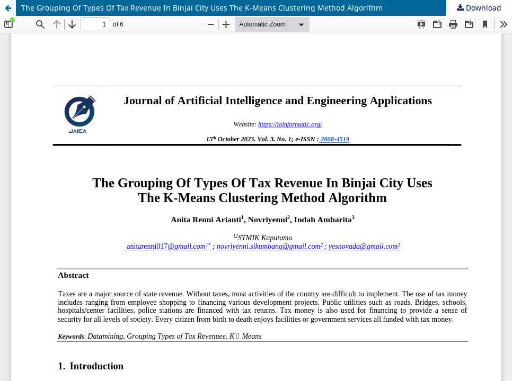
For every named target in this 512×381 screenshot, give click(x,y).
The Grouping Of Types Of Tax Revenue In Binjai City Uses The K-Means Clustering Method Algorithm (202, 8)
